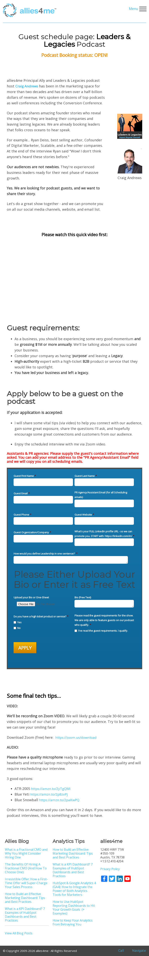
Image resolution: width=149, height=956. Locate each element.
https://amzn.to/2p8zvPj (50, 794)
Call (118, 950)
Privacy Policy (110, 869)
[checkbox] (43, 624)
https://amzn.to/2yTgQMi (52, 788)
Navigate (137, 950)
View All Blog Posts (18, 933)
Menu (137, 8)
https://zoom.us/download (77, 737)
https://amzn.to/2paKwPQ (61, 800)
